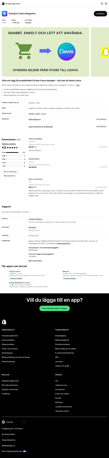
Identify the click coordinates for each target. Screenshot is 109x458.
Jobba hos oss (61, 385)
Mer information (35, 261)
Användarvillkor (8, 434)
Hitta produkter (8, 340)
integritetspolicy (63, 243)
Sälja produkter (8, 344)
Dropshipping (60, 336)
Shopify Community (10, 389)
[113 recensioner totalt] (23, 152)
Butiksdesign (7, 353)
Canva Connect (14, 271)
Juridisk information (63, 407)
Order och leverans (10, 349)
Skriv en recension (10, 172)
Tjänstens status (62, 411)
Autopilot (28, 22)
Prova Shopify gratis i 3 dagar (54, 308)
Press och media (62, 394)
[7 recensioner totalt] (24, 156)
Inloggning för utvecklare (12, 428)
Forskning (6, 394)
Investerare (60, 389)
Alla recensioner (9, 176)
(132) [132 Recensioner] (17, 22)
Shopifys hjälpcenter (10, 381)
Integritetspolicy (35, 219)
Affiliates (59, 402)
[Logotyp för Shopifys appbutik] (11, 3)
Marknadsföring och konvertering (16, 357)
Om (56, 381)
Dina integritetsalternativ (12, 451)
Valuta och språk (62, 366)
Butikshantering (8, 361)
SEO (57, 357)
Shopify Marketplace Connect (19, 283)
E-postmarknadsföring (64, 353)
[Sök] (102, 4)
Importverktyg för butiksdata (41, 127)
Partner (58, 398)
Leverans (59, 361)
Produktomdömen (62, 344)
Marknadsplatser (62, 340)
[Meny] (106, 4)
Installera (100, 14)
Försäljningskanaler (10, 336)
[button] (28, 275)
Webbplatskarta (8, 446)
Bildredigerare (35, 119)
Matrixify (66, 271)
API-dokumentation (10, 385)
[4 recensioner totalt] (24, 159)
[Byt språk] (15, 422)
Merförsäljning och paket (65, 349)
